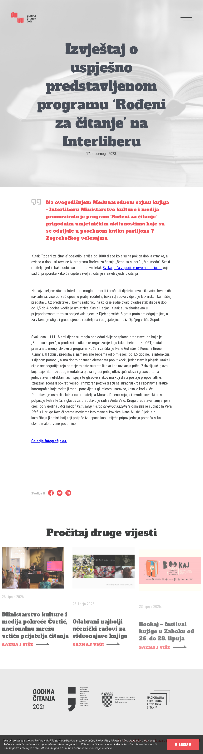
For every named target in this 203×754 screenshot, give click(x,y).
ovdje (36, 748)
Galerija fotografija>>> (49, 441)
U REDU (182, 744)
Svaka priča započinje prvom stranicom (132, 267)
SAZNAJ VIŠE (17, 650)
